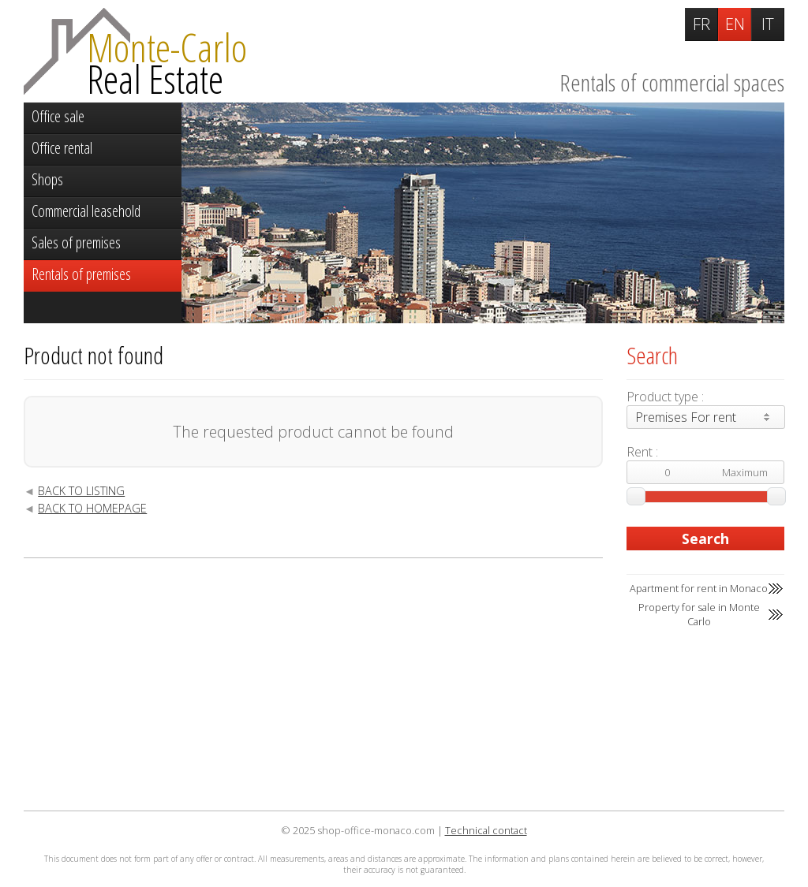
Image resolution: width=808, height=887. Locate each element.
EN (735, 24)
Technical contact (486, 830)
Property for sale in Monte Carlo (699, 614)
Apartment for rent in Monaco (699, 588)
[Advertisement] (313, 684)
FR (701, 24)
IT (767, 24)
